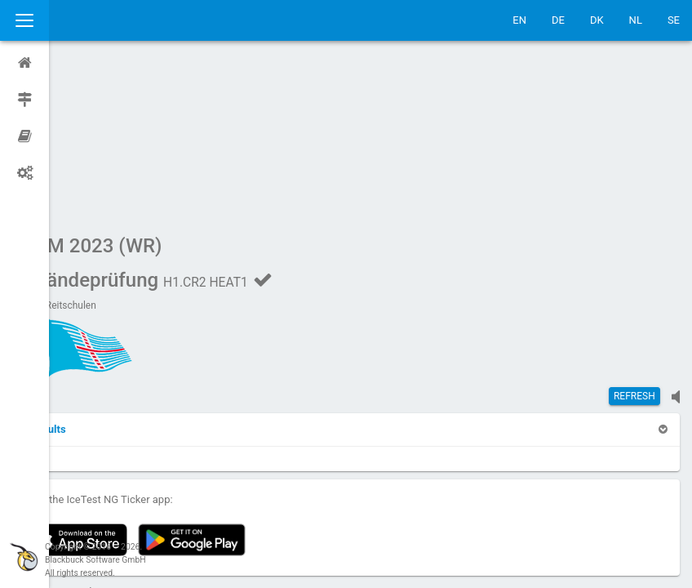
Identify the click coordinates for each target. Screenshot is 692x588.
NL (635, 20)
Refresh (634, 241)
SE (674, 20)
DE (558, 20)
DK (597, 20)
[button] (91, 274)
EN (519, 20)
